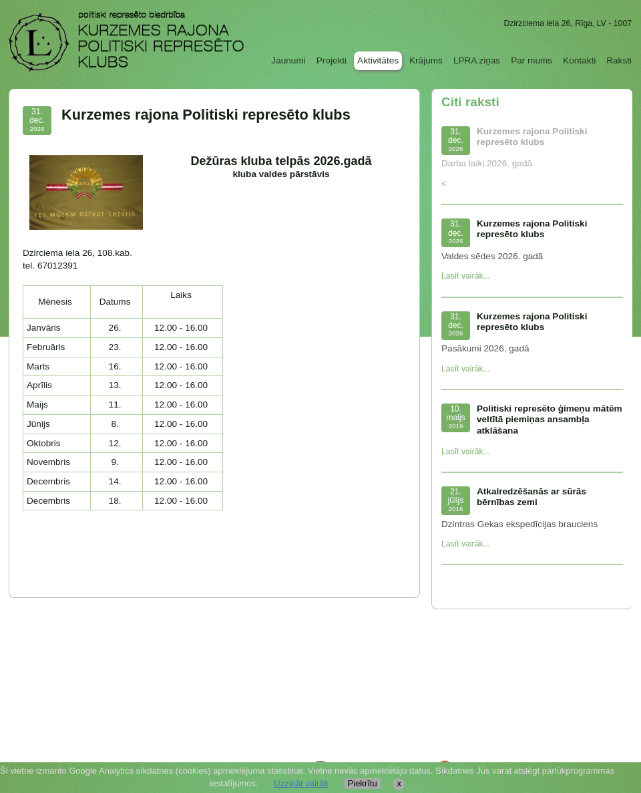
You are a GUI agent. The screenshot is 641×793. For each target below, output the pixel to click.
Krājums (426, 60)
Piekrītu (362, 783)
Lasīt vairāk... (465, 276)
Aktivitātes (378, 60)
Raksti (619, 60)
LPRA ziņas (476, 60)
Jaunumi (288, 60)
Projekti (331, 60)
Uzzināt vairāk (301, 783)
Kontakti (579, 60)
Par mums (531, 60)
